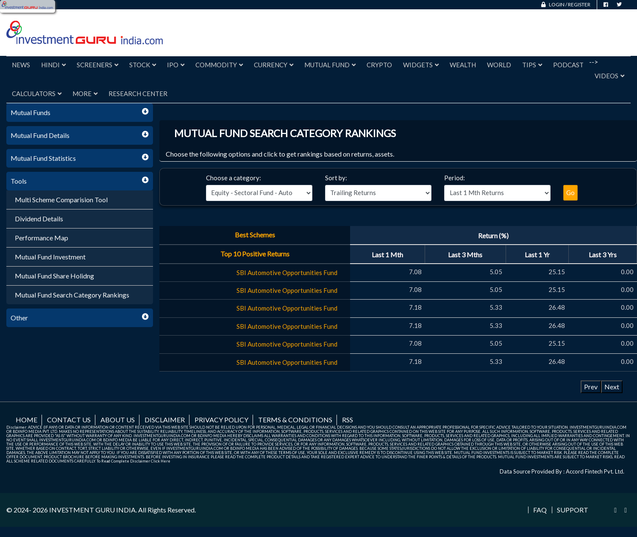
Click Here (160, 461)
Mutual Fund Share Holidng (54, 276)
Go (570, 192)
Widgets (421, 65)
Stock (142, 65)
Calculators (36, 93)
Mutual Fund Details (40, 135)
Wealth (463, 65)
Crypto (379, 65)
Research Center (137, 93)
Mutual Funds (30, 112)
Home (26, 420)
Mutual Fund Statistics (43, 158)
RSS (347, 420)
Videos (609, 76)
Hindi (53, 65)
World (499, 65)
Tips (532, 65)
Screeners (97, 65)
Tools (19, 181)
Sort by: (336, 178)
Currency (273, 65)
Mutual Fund (330, 65)
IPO (175, 65)
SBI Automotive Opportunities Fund (286, 272)
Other (19, 318)
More (84, 93)
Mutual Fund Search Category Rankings (72, 295)
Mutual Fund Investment (50, 257)
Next (611, 387)
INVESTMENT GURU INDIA (92, 510)
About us (117, 420)
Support (572, 510)
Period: (454, 178)
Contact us (69, 420)
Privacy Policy (221, 420)
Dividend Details (39, 219)
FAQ (540, 510)
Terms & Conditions (295, 420)
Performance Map (41, 238)
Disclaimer (165, 420)
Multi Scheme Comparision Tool (61, 200)
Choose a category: (233, 178)
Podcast (568, 65)
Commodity (219, 65)
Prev (591, 387)
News (21, 65)
